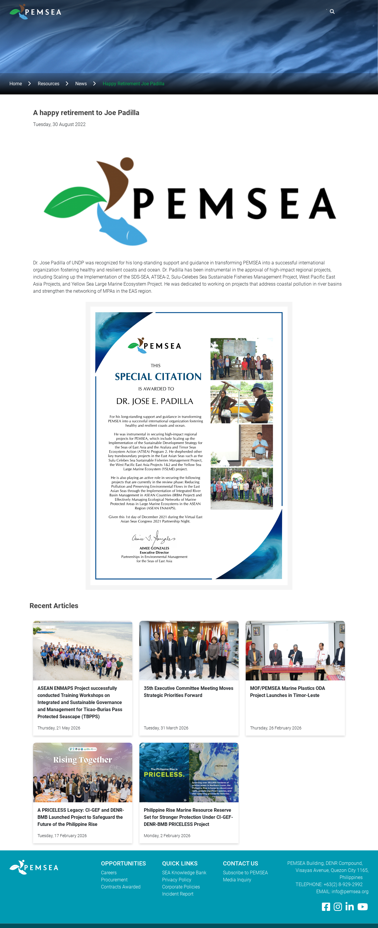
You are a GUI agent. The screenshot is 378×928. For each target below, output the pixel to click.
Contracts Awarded (121, 887)
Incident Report (177, 894)
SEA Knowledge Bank (184, 872)
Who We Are (194, 11)
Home (15, 83)
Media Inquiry (237, 880)
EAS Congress (306, 11)
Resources (268, 11)
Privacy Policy (176, 880)
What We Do (232, 11)
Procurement (114, 880)
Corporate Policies (181, 887)
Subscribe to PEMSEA (245, 872)
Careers (109, 872)
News (81, 83)
